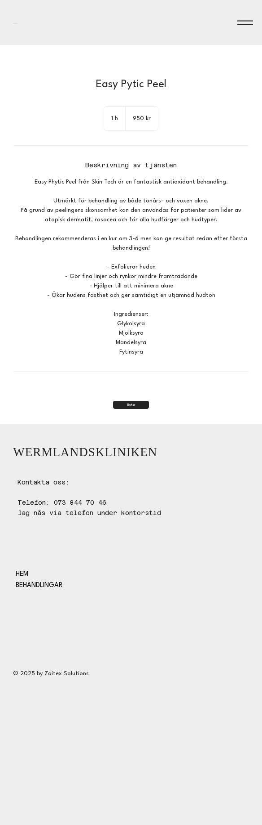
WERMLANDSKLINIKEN (39, 22)
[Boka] (131, 405)
